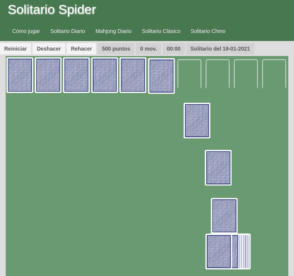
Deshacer (49, 49)
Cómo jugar (26, 31)
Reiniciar (15, 49)
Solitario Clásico (161, 31)
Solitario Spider (52, 9)
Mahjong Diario (113, 31)
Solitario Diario (67, 31)
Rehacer (81, 49)
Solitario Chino (208, 31)
